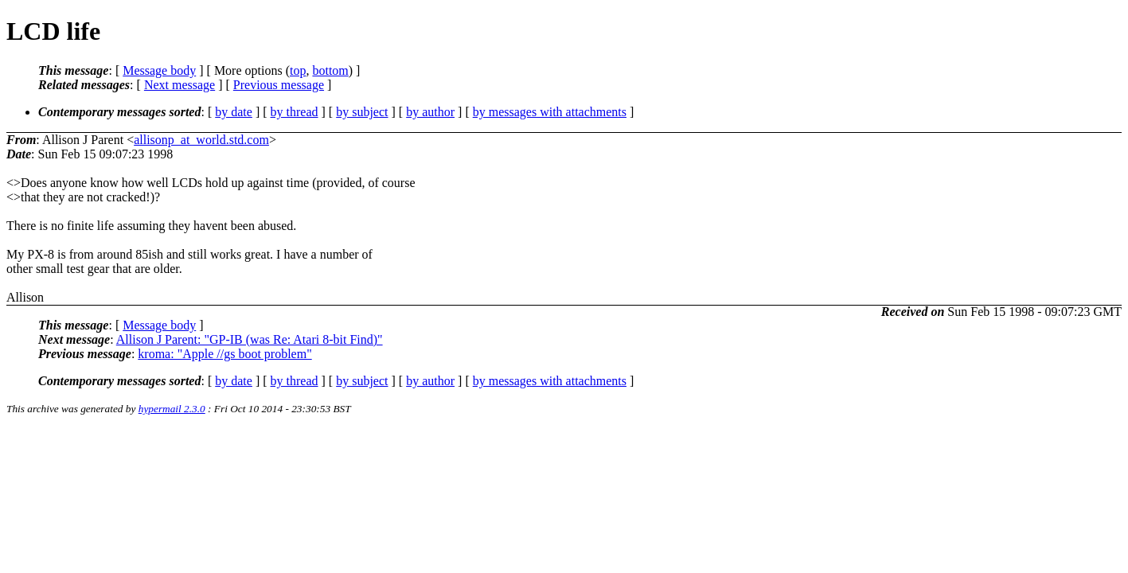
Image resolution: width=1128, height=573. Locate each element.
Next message (179, 85)
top (298, 70)
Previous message (278, 85)
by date (233, 112)
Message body (159, 70)
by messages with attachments (549, 112)
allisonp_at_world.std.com (201, 139)
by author (430, 112)
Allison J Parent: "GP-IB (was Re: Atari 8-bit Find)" (249, 339)
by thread (294, 112)
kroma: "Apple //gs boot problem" (224, 354)
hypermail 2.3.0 (172, 409)
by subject (362, 112)
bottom (330, 70)
